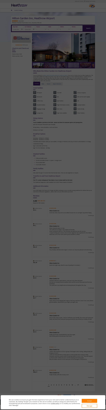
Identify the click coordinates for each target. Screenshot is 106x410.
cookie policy (55, 403)
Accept (89, 401)
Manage (89, 406)
